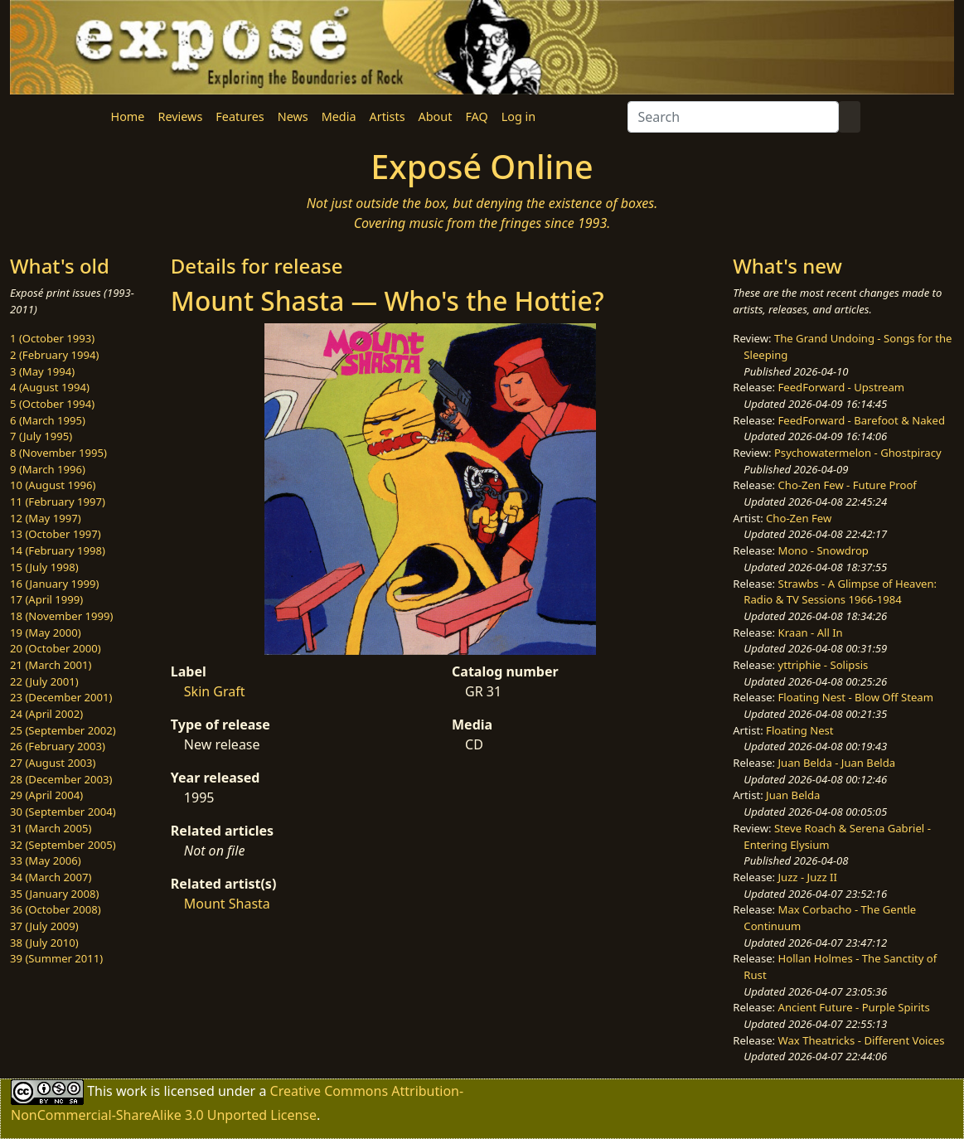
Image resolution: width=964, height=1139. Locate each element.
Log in (518, 116)
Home (128, 116)
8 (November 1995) (58, 452)
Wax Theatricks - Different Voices (861, 1040)
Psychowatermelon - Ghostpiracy (858, 452)
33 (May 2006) (45, 860)
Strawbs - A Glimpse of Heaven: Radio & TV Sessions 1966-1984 (840, 592)
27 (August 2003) (52, 762)
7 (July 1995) (41, 436)
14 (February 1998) (57, 550)
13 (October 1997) (55, 533)
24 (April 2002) (46, 713)
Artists (387, 116)
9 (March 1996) (47, 469)
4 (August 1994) (50, 387)
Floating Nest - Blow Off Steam (855, 697)
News (293, 116)
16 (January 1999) (54, 583)
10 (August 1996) (52, 484)
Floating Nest (800, 730)
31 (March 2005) (50, 828)
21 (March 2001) (50, 664)
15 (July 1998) (44, 567)
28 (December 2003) (61, 779)
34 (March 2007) (50, 877)
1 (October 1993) (52, 338)
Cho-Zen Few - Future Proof (847, 484)
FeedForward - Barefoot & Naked (861, 420)
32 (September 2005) (63, 844)
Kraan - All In (810, 632)
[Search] (733, 117)
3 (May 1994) (42, 371)
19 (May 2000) (45, 632)
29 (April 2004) (46, 795)
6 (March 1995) (47, 420)
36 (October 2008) (55, 909)
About (436, 116)
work (131, 1091)
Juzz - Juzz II (807, 877)
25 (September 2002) (63, 730)
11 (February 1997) (57, 501)
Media (339, 116)
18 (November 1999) (62, 615)
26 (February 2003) (57, 746)
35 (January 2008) (54, 893)
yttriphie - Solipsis (823, 664)
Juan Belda (793, 795)
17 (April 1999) (46, 599)
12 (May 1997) (45, 518)
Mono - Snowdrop (823, 550)
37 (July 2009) (44, 925)
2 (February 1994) (54, 354)
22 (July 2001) (44, 681)
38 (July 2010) (44, 942)
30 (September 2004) (63, 811)
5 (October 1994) (52, 403)
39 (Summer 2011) (56, 958)
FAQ (476, 116)
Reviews (179, 116)
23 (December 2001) (61, 697)
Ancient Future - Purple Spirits (854, 1007)
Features (240, 116)
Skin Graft (214, 691)
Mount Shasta (227, 903)
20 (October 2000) (55, 648)
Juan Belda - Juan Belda (837, 762)
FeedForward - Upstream (841, 387)
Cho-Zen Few (798, 518)
